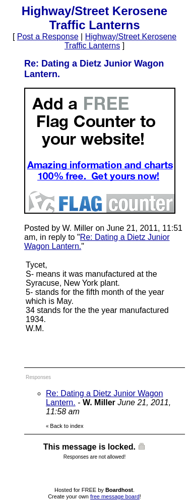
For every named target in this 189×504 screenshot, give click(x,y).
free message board (115, 496)
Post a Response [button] (48, 36)
